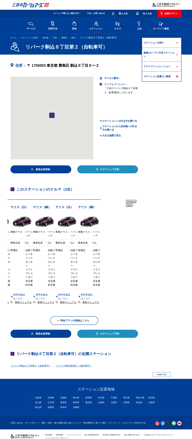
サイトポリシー (32, 414)
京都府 (101, 393)
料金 (74, 25)
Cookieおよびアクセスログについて (158, 426)
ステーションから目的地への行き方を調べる (119, 128)
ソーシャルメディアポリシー (56, 429)
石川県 (51, 393)
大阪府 (114, 393)
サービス (31, 25)
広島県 (151, 393)
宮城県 (51, 389)
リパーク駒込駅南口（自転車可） (74, 357)
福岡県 (51, 398)
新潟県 (151, 389)
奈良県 (139, 393)
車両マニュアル (53, 293)
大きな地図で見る (111, 135)
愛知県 (89, 393)
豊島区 (64, 38)
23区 (55, 38)
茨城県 (63, 389)
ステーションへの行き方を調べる (119, 121)
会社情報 (48, 426)
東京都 (45, 38)
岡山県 (38, 398)
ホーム (13, 38)
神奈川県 (140, 389)
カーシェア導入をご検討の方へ (67, 13)
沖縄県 (76, 398)
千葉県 (114, 389)
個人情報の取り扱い (132, 426)
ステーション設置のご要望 (157, 76)
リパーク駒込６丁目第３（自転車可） (30, 357)
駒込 (73, 38)
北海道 (38, 389)
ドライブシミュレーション (157, 66)
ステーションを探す (29, 38)
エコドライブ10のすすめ (134, 414)
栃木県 (76, 389)
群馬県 (89, 389)
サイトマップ (114, 414)
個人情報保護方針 (92, 426)
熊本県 (63, 398)
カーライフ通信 (161, 25)
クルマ (117, 25)
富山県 (38, 393)
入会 (139, 25)
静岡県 (76, 393)
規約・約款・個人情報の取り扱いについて (61, 414)
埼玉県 (101, 389)
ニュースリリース (74, 426)
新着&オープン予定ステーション (159, 54)
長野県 (63, 393)
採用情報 (59, 426)
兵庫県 (126, 393)
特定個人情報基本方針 (112, 426)
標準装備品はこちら (24, 293)
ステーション (96, 25)
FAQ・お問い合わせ (96, 13)
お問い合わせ (16, 414)
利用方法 (52, 25)
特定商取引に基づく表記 (94, 414)
